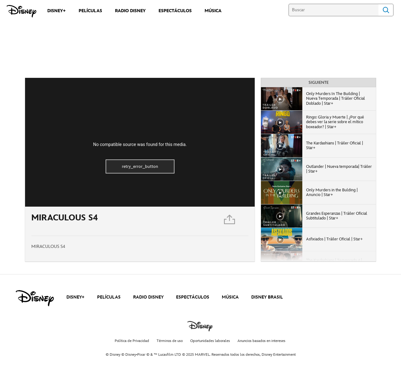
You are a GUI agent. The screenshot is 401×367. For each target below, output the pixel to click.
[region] (140, 142)
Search (386, 10)
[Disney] (21, 11)
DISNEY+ (75, 297)
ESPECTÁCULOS (192, 297)
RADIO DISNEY (148, 297)
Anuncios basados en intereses (261, 341)
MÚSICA (230, 297)
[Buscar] (333, 10)
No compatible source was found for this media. (140, 144)
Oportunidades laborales (210, 341)
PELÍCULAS (109, 297)
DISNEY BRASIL (267, 297)
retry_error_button (140, 166)
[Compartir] (230, 221)
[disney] (35, 298)
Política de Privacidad (132, 341)
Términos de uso (170, 341)
